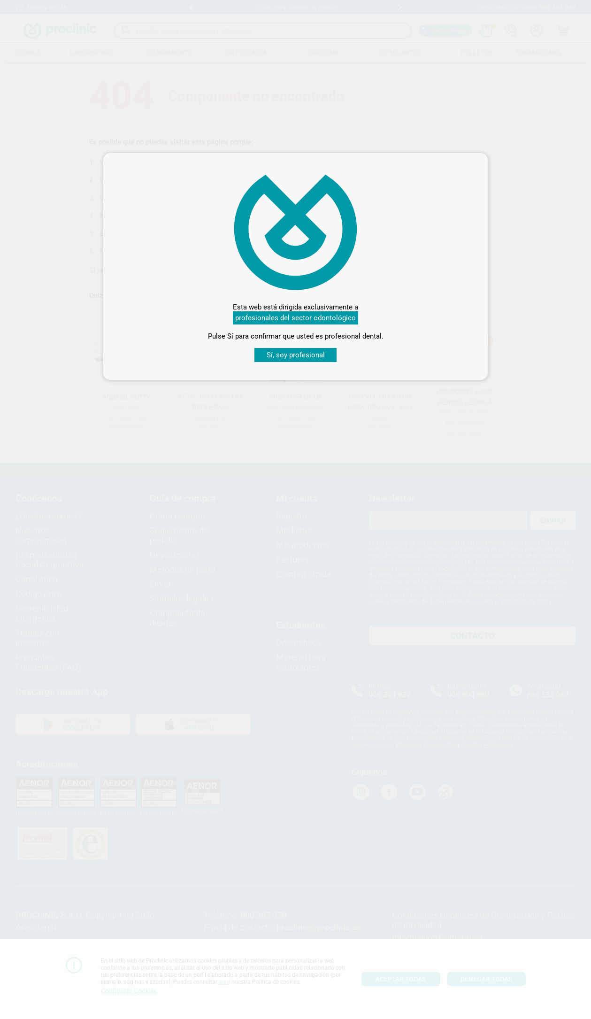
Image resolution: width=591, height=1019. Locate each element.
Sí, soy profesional (296, 355)
